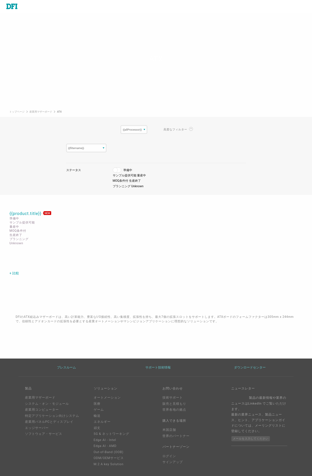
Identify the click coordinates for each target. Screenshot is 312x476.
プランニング (122, 186)
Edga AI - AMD (105, 446)
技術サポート (172, 397)
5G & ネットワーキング (111, 434)
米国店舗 (169, 430)
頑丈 (97, 428)
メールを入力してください (250, 438)
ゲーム (99, 410)
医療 (97, 404)
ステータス (73, 170)
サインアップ (172, 462)
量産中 (141, 175)
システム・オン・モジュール (47, 404)
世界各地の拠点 (174, 410)
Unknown (137, 186)
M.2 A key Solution (109, 464)
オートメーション (107, 397)
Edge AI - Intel (105, 440)
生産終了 (135, 180)
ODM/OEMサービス (109, 458)
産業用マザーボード (41, 111)
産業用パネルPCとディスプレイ (49, 422)
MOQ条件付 (120, 180)
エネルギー (102, 422)
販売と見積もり (174, 404)
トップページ (17, 111)
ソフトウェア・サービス (43, 434)
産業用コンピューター (42, 410)
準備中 (127, 170)
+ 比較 (14, 273)
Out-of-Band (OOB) (109, 452)
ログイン (169, 456)
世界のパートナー (176, 436)
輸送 (97, 416)
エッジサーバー (37, 428)
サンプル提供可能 (124, 175)
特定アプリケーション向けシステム (52, 416)
